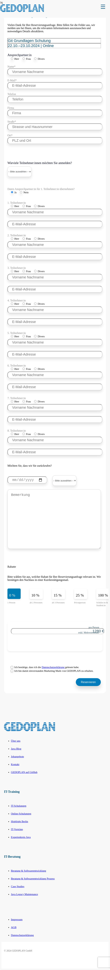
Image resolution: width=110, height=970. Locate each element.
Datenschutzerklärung (53, 667)
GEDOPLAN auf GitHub (24, 772)
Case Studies (17, 886)
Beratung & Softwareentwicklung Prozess (33, 878)
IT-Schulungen (18, 805)
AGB (13, 927)
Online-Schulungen (21, 813)
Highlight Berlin (19, 821)
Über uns (15, 740)
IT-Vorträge (17, 829)
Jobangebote (17, 756)
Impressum (17, 919)
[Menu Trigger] (103, 6)
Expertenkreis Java (21, 837)
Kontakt (15, 764)
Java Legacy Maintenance (24, 894)
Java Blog (16, 748)
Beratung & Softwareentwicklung (28, 870)
